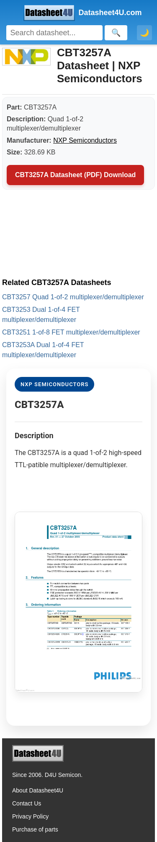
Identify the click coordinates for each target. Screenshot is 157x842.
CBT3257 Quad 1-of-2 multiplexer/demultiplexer (73, 297)
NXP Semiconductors (85, 140)
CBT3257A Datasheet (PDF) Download (75, 174)
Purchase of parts (35, 829)
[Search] (54, 32)
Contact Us (26, 803)
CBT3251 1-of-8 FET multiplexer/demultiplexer (71, 332)
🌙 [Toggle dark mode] (144, 33)
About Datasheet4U (37, 790)
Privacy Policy (30, 816)
